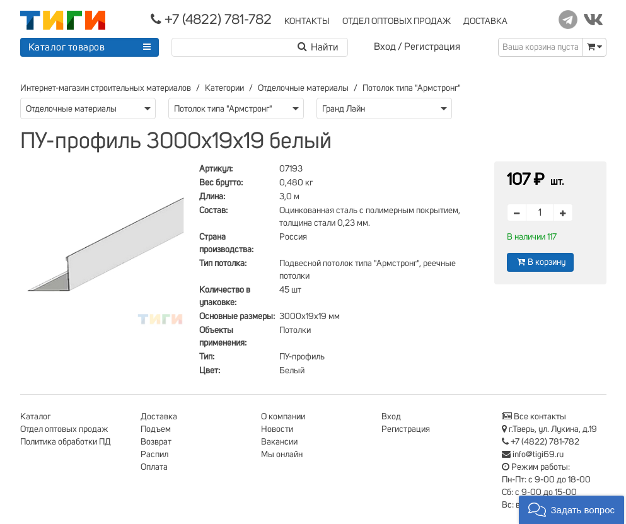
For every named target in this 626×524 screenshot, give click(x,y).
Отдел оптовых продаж (64, 429)
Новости (277, 429)
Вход (385, 47)
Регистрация (432, 47)
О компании (283, 416)
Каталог (35, 416)
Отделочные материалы (303, 88)
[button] (571, 510)
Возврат (156, 442)
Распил (154, 454)
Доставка (159, 416)
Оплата (154, 467)
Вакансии (279, 442)
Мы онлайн (282, 454)
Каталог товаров (66, 47)
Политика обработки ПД (65, 442)
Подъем (156, 429)
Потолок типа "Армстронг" (411, 88)
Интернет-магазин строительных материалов (105, 88)
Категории (224, 88)
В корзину (540, 262)
